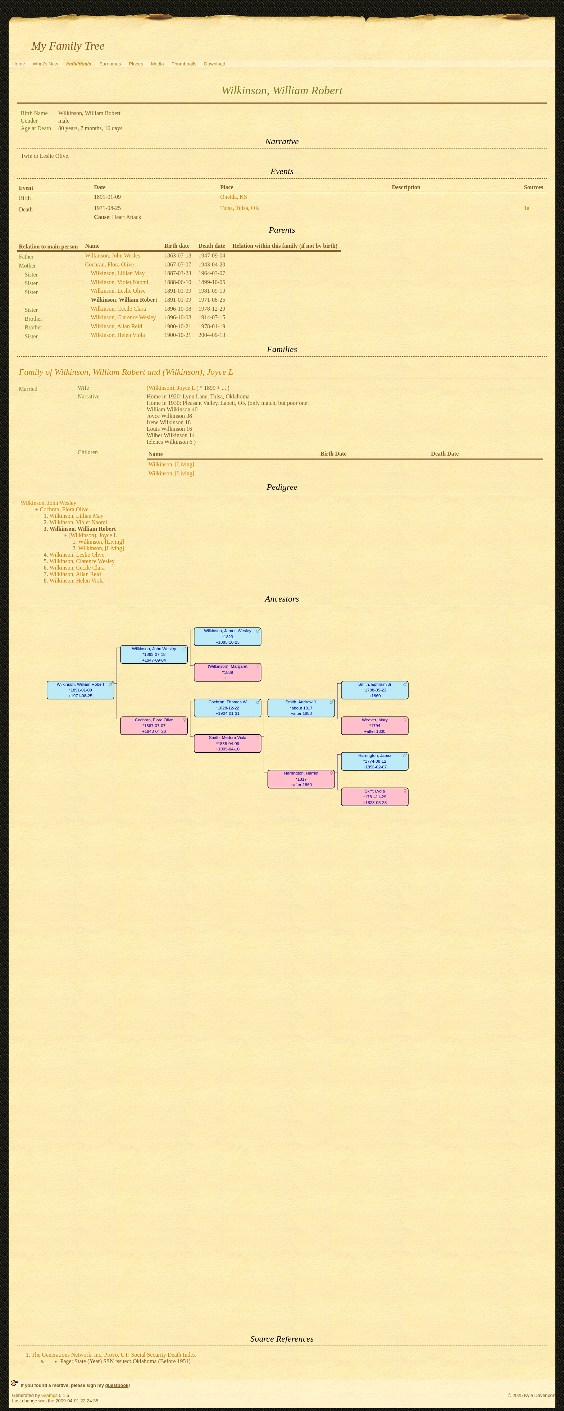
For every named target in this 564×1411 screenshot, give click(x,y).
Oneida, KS (233, 197)
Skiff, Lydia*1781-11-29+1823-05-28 (374, 797)
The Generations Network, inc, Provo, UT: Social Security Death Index (114, 1355)
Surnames (110, 64)
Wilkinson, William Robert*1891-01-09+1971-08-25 (80, 690)
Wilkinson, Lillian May (118, 273)
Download (214, 64)
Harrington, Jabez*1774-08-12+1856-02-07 (374, 761)
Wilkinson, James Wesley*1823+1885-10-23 (227, 636)
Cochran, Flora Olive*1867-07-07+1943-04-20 (154, 725)
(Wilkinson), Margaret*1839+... (227, 672)
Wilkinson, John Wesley (113, 255)
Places (136, 64)
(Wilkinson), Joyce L (171, 388)
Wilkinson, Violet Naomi (119, 282)
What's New (45, 64)
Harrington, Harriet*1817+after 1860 (301, 779)
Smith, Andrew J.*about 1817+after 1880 (301, 707)
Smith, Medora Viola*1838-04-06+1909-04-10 (227, 743)
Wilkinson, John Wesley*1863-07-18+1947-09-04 (154, 654)
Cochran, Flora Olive (109, 264)
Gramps (49, 1395)
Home (18, 64)
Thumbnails (184, 64)
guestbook (116, 1385)
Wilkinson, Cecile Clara (118, 309)
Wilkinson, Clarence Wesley (123, 317)
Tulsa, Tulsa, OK (239, 208)
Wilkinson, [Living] (171, 464)
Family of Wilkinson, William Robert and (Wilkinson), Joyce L (126, 371)
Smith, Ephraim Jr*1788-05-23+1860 (374, 690)
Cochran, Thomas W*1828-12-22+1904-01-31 (227, 707)
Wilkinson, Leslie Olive (118, 291)
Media (157, 64)
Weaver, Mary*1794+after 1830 (374, 725)
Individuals (78, 64)
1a (526, 208)
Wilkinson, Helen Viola (118, 335)
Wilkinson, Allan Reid (116, 326)
